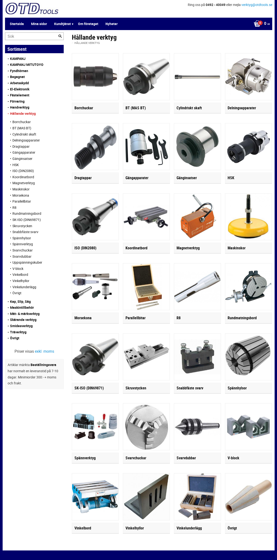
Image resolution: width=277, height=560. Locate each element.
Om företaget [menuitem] (88, 23)
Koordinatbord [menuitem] (23, 177)
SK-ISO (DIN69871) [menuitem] (26, 219)
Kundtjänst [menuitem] (62, 23)
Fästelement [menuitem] (19, 95)
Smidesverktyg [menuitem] (21, 326)
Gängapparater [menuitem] (23, 152)
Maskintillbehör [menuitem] (22, 307)
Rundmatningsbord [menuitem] (26, 213)
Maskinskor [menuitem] (21, 189)
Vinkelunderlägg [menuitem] (24, 287)
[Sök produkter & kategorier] (34, 36)
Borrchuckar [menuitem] (21, 122)
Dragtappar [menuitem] (21, 146)
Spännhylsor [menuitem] (21, 238)
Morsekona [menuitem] (20, 195)
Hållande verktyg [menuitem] (23, 113)
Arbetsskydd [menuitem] (19, 83)
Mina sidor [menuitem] (39, 23)
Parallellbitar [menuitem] (21, 201)
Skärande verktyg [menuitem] (23, 319)
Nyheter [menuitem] (111, 23)
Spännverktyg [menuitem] (22, 244)
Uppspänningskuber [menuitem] (27, 262)
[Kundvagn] (260, 24)
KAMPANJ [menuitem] (18, 58)
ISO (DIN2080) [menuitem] (23, 170)
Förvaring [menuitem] (17, 101)
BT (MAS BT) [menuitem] (21, 128)
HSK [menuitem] (15, 164)
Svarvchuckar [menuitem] (22, 250)
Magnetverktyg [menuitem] (23, 183)
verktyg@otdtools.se (256, 4)
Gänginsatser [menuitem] (22, 158)
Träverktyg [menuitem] (18, 332)
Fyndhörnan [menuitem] (19, 70)
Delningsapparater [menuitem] (26, 140)
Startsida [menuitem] (17, 23)
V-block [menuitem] (17, 268)
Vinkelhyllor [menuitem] (20, 280)
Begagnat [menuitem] (17, 76)
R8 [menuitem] (14, 207)
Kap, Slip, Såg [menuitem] (20, 301)
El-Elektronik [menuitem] (19, 89)
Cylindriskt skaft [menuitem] (24, 134)
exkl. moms (44, 351)
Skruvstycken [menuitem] (22, 226)
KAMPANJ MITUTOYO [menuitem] (26, 64)
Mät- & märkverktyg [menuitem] (25, 313)
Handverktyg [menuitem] (19, 107)
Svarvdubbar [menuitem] (21, 256)
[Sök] (60, 36)
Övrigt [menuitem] (16, 293)
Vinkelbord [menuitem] (20, 274)
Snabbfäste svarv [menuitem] (25, 232)
